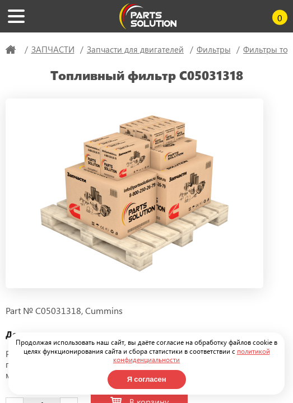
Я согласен (146, 379)
